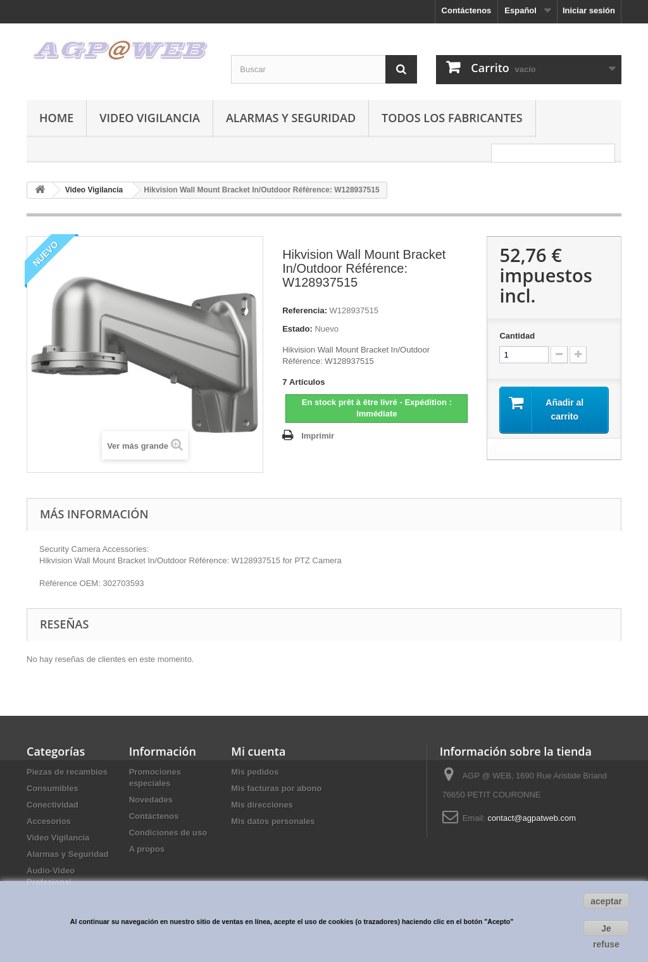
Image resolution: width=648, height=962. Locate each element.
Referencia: (304, 310)
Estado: (297, 329)
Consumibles (52, 788)
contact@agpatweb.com (531, 818)
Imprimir (317, 435)
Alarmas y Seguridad (291, 117)
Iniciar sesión (589, 10)
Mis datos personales (273, 821)
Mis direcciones (262, 804)
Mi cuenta (258, 751)
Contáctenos (467, 10)
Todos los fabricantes (452, 117)
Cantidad (517, 335)
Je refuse (606, 929)
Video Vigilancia (149, 117)
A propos (147, 849)
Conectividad (52, 804)
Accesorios (49, 821)
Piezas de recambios (67, 772)
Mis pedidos (254, 772)
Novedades (151, 799)
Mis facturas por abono (276, 788)
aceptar (606, 901)
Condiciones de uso (168, 832)
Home (56, 117)
